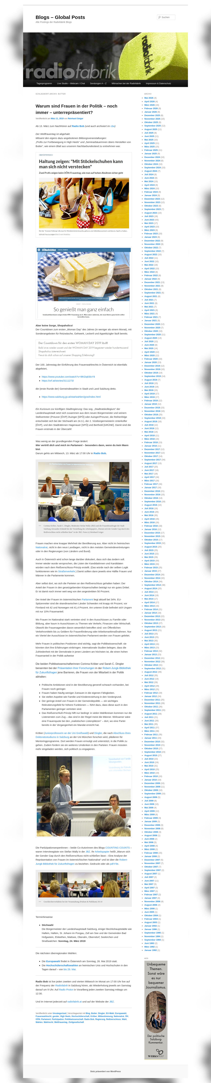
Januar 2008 (150, 856)
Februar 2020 (151, 359)
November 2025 (152, 119)
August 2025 (150, 129)
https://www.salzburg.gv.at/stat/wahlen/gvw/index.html (71, 396)
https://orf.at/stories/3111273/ (58, 380)
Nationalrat (42, 547)
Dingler (98, 733)
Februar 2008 (151, 853)
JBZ (88, 851)
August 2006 (150, 905)
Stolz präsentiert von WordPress (105, 1071)
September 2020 (152, 334)
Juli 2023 (148, 216)
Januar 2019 (150, 404)
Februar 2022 (151, 275)
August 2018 (150, 421)
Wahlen (39, 1022)
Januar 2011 (150, 738)
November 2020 (152, 327)
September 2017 (152, 459)
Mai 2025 (148, 139)
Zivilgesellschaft (76, 1022)
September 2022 (152, 251)
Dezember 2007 (152, 860)
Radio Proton (66, 989)
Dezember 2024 (152, 157)
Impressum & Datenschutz (158, 83)
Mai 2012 (148, 682)
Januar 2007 (150, 898)
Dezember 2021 (152, 282)
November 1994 (152, 936)
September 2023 (152, 209)
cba (113, 126)
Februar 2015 (151, 567)
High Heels (65, 1016)
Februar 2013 (151, 651)
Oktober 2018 (151, 414)
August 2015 (150, 547)
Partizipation (58, 1019)
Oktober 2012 (151, 665)
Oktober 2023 (151, 206)
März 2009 (149, 814)
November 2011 (152, 703)
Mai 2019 (148, 390)
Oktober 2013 (151, 623)
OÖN (38, 1019)
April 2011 (149, 727)
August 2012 (150, 672)
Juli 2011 (148, 717)
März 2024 (149, 188)
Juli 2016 (148, 508)
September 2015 (152, 543)
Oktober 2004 (151, 915)
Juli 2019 (148, 383)
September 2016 (152, 501)
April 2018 (149, 435)
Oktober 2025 (151, 122)
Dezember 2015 (152, 533)
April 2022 (149, 268)
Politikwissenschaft (74, 1019)
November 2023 (152, 202)
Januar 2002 (150, 926)
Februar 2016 (151, 526)
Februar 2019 (151, 400)
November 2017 (152, 453)
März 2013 (149, 647)
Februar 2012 (151, 693)
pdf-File (114, 863)
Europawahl (53, 961)
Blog (88, 1013)
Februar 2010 (151, 776)
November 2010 (152, 745)
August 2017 (150, 463)
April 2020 (149, 352)
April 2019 (149, 393)
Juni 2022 (149, 261)
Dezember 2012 (152, 658)
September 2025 (152, 125)
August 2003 (150, 922)
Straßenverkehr (66, 571)
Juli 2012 (148, 675)
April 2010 (149, 769)
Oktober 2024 (151, 164)
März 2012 (149, 689)
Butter (94, 1013)
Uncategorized (59, 1013)
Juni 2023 (149, 220)
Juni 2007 (149, 880)
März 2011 (149, 731)
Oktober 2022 (151, 247)
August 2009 (150, 797)
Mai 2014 (148, 599)
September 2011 (152, 710)
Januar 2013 (150, 654)
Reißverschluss (113, 1019)
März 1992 (149, 947)
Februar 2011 (151, 734)
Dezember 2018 (152, 407)
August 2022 (150, 254)
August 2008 (150, 835)
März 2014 (149, 606)
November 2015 (152, 536)
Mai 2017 (148, 473)
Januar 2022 (150, 279)
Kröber (93, 1016)
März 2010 (149, 773)
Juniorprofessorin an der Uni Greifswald (66, 733)
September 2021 (152, 292)
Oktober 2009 (151, 790)
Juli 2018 (148, 425)
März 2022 (149, 272)
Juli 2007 (148, 877)
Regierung (100, 1019)
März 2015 (149, 564)
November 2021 (152, 286)
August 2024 (150, 171)
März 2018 (149, 439)
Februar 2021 (151, 317)
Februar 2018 (151, 442)
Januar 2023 (150, 237)
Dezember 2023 (152, 199)
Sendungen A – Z (98, 83)
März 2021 (149, 313)
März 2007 (149, 891)
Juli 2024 (148, 174)
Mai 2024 (148, 181)
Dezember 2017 (152, 449)
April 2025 (149, 143)
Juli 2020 (148, 341)
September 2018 (152, 418)
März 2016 (149, 522)
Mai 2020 (148, 348)
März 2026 (149, 105)
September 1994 (152, 940)
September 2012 (152, 668)
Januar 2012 (150, 696)
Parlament (87, 599)
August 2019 (150, 380)
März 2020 (149, 355)
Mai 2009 (148, 807)
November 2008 (152, 828)
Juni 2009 (149, 804)
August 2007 (150, 873)
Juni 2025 (149, 136)
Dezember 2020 (152, 324)
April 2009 (149, 811)
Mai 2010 (148, 766)
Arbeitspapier (102, 851)
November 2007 (152, 863)
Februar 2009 (151, 818)
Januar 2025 (150, 153)
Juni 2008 (149, 839)
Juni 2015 (149, 553)
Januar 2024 (150, 195)
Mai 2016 (148, 515)
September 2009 (152, 793)
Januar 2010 (150, 780)
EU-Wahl (110, 1013)
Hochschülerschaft (80, 1016)
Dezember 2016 (152, 491)
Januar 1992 (150, 950)
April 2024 (149, 185)
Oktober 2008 (151, 832)
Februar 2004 (151, 919)
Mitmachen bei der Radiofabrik (126, 83)
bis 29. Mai (70, 969)
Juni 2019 (149, 386)
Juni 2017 (149, 470)
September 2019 (152, 376)
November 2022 (152, 244)
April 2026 (149, 101)
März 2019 (149, 397)
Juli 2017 (148, 467)
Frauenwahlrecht (43, 1016)
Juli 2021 (148, 300)
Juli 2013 (148, 633)
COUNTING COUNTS (118, 847)
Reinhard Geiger (75, 118)
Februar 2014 (151, 609)
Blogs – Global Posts (60, 17)
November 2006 (152, 901)
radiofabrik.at (74, 1001)
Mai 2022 (148, 265)
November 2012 (152, 661)
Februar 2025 (151, 150)
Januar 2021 (150, 320)
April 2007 (149, 887)
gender (56, 1016)
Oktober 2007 (151, 866)
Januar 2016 (150, 529)
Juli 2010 (148, 759)
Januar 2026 (150, 112)
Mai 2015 (148, 557)
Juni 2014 (149, 595)
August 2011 (150, 714)
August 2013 (150, 630)
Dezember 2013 (152, 616)
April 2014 (149, 602)
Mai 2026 (148, 98)
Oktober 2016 (151, 498)
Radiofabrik (61, 985)
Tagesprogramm (44, 83)
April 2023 (149, 226)
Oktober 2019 (151, 372)
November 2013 (152, 619)
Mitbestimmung (105, 1016)
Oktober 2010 (151, 748)
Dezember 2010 (152, 741)
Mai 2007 (148, 884)
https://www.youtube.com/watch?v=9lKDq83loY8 (68, 376)
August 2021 (150, 296)
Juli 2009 (148, 800)
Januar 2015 (150, 571)
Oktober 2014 (151, 581)
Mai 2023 (148, 223)
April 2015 (149, 560)
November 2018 (152, 411)
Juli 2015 (148, 550)
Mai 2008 (148, 842)
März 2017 (149, 480)
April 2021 (149, 310)
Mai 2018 (148, 432)
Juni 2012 (149, 679)
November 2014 (152, 578)
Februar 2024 (151, 192)
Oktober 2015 (151, 539)
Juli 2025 (148, 133)
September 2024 (152, 167)
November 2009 (152, 786)
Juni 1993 (149, 943)
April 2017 (149, 477)
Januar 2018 (150, 446)
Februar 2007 (151, 894)
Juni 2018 (149, 428)
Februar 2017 (151, 484)
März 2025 (149, 146)
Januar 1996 (150, 929)
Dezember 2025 (152, 115)
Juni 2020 (149, 345)
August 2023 (150, 213)
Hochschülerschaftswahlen (62, 965)
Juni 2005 (149, 912)
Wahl (124, 1019)
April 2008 (149, 846)
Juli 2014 (148, 592)
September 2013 (152, 626)
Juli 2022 (148, 258)
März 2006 (149, 908)
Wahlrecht (48, 1022)
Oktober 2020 (151, 331)
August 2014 (150, 588)
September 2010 (152, 752)
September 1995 (152, 933)
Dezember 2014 (152, 574)
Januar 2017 (150, 487)
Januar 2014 (150, 613)
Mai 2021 (148, 306)
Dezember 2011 (152, 700)
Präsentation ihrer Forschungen (76, 668)
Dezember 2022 (152, 240)
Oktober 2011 (151, 706)
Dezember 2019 (152, 366)
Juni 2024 (149, 178)
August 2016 (150, 505)
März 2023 (149, 230)
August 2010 (150, 755)
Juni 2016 (149, 512)
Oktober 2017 (151, 456)
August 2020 (150, 338)
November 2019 (152, 369)
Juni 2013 (149, 637)
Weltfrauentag (60, 1022)
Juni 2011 (149, 720)
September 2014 (152, 585)
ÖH (126, 1016)
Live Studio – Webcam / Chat (71, 83)
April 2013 (149, 644)
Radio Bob (78, 126)
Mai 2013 (148, 640)
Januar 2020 (150, 362)
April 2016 (149, 519)
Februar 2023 (151, 233)
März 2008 (149, 849)
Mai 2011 (148, 724)
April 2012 (149, 686)
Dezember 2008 (152, 825)
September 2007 (152, 870)
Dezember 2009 (152, 783)
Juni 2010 (149, 762)
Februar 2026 (151, 108)
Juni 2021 (149, 303)
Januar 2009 (150, 821)
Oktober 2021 (151, 289)
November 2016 (152, 494)
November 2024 (152, 160)
